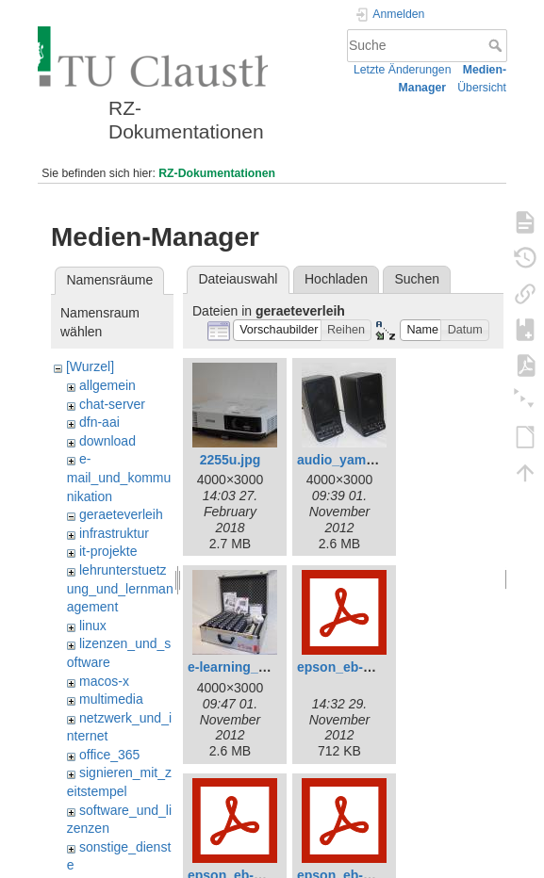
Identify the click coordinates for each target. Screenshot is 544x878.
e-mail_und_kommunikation (119, 477)
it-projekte (108, 551)
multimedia (111, 699)
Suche (497, 45)
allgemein (107, 385)
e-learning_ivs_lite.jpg (257, 667)
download (107, 440)
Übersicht (481, 87)
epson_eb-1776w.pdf (361, 667)
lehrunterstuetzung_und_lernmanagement (120, 588)
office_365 (109, 754)
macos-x (104, 681)
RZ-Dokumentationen (216, 173)
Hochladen (336, 278)
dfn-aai (99, 422)
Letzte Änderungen (403, 69)
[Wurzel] (90, 366)
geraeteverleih (121, 514)
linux (93, 625)
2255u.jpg (230, 459)
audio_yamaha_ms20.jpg (375, 459)
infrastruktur (114, 533)
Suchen (417, 278)
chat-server (112, 404)
